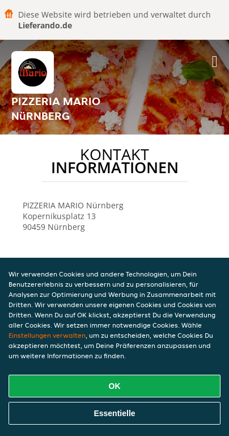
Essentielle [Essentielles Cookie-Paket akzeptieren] (114, 413)
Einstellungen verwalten (47, 335)
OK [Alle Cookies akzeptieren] (115, 386)
